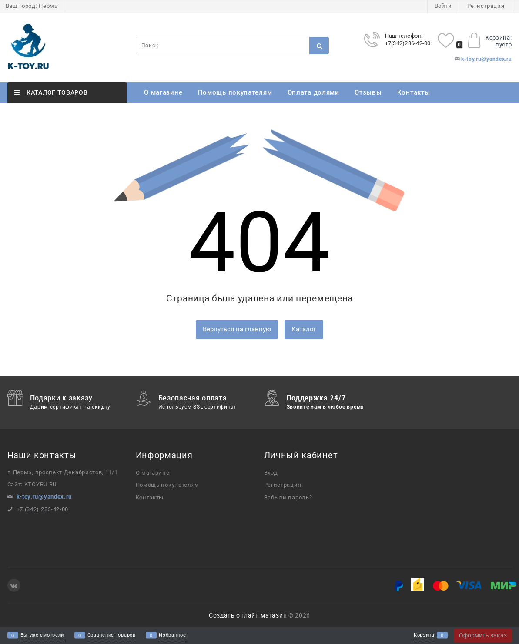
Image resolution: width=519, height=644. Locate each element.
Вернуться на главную (237, 329)
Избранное (172, 635)
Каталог (303, 329)
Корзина (424, 635)
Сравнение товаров (111, 635)
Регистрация (486, 6)
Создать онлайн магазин (248, 615)
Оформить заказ (483, 635)
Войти (443, 6)
